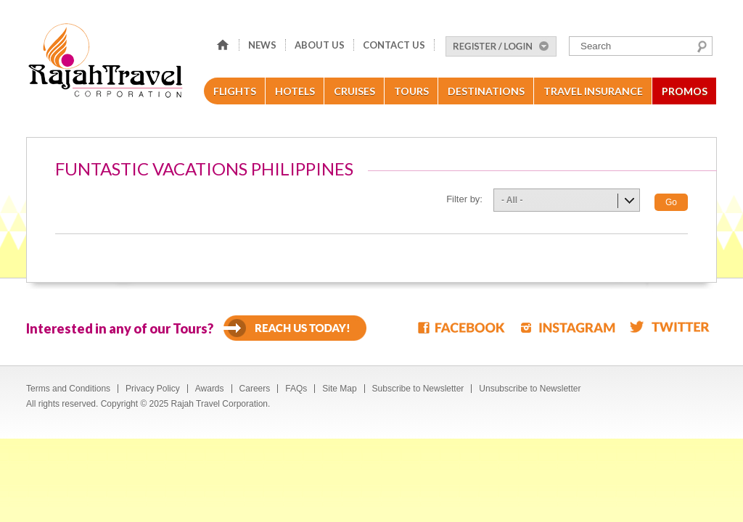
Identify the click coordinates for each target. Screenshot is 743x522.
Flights (234, 91)
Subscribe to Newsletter (418, 389)
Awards (209, 389)
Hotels (295, 91)
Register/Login (501, 46)
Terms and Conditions (68, 389)
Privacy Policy (153, 389)
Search (702, 46)
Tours (411, 91)
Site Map (339, 389)
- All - (512, 200)
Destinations (486, 91)
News (262, 45)
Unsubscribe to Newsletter (529, 389)
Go (671, 202)
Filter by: (464, 199)
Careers (255, 389)
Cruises (354, 91)
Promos (684, 91)
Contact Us (394, 45)
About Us (320, 45)
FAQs (296, 389)
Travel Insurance (593, 91)
